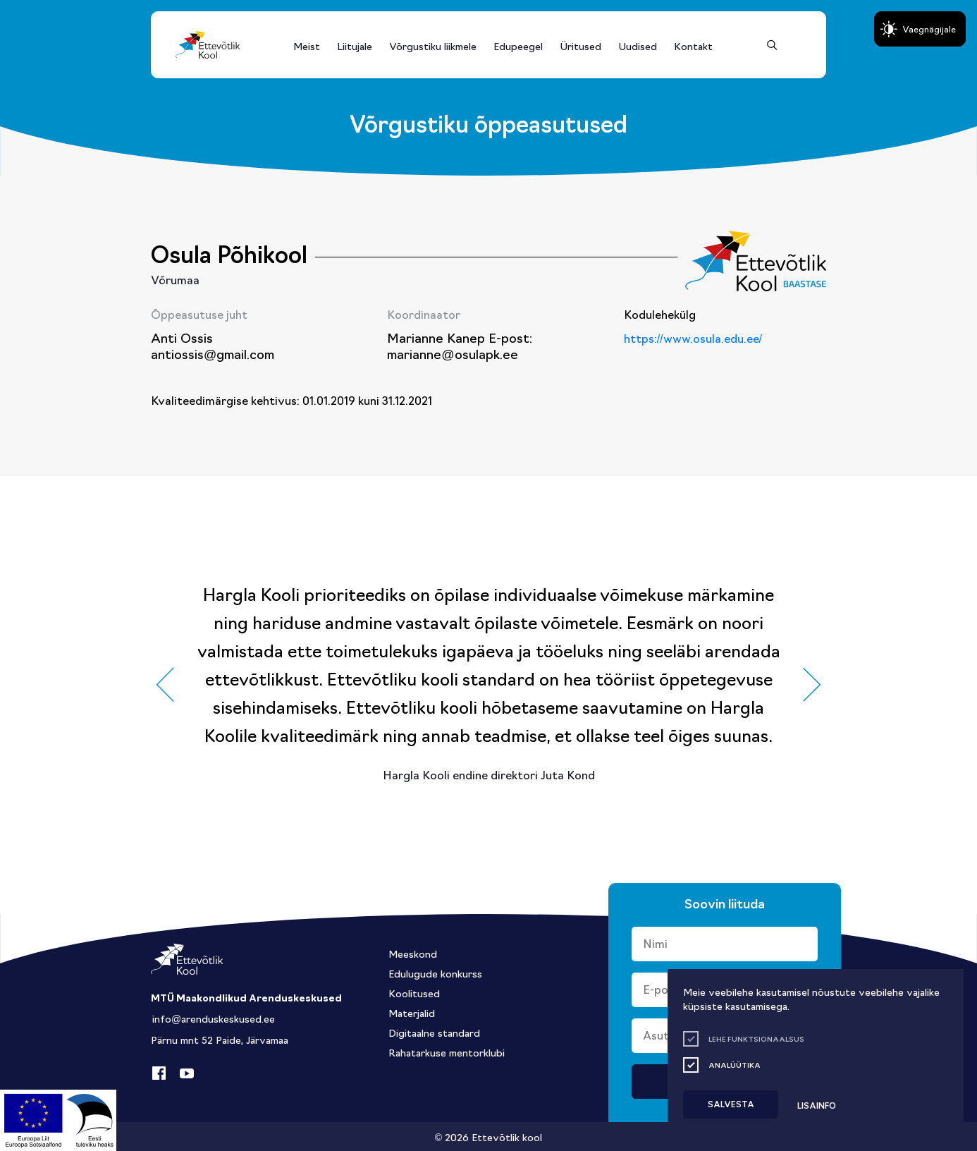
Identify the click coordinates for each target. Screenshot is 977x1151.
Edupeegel (518, 46)
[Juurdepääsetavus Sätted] (920, 29)
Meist (306, 46)
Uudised (637, 46)
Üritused (580, 46)
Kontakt (693, 46)
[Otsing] (772, 44)
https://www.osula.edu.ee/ (693, 338)
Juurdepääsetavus (24, 4)
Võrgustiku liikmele (433, 46)
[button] (165, 684)
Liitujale (354, 46)
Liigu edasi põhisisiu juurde (17, 4)
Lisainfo (816, 1105)
